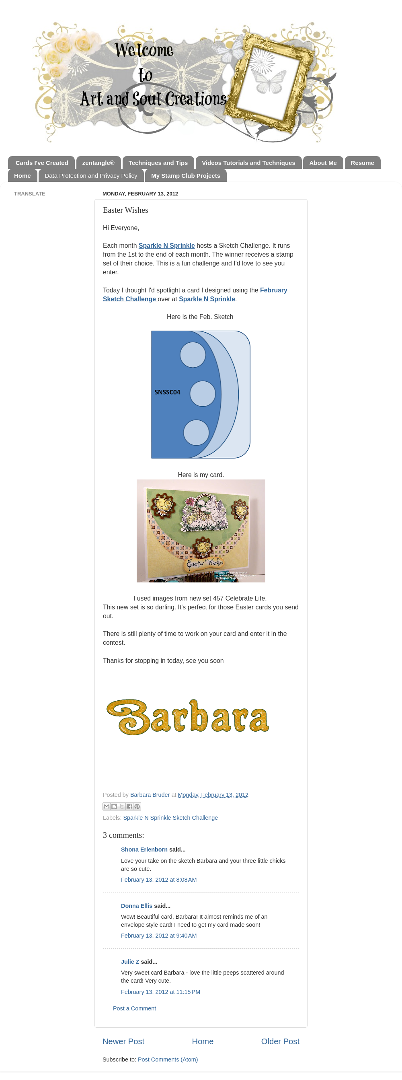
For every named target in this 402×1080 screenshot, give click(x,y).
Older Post (280, 1041)
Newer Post (123, 1041)
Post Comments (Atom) (168, 1059)
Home (203, 1041)
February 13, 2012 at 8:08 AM (159, 879)
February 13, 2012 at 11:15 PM (160, 992)
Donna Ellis (136, 906)
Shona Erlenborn (144, 849)
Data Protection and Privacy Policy (91, 175)
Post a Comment (134, 1008)
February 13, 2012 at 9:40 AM (159, 935)
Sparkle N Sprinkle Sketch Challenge (170, 818)
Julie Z (130, 962)
